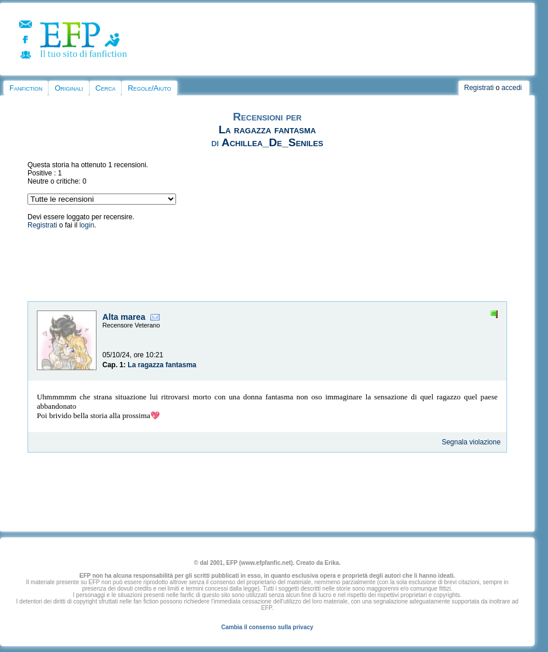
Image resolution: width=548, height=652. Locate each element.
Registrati (479, 88)
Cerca (105, 88)
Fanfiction (25, 88)
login (87, 225)
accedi (512, 88)
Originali (68, 88)
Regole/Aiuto (149, 88)
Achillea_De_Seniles (272, 142)
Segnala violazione (471, 442)
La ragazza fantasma (267, 129)
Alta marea (124, 317)
